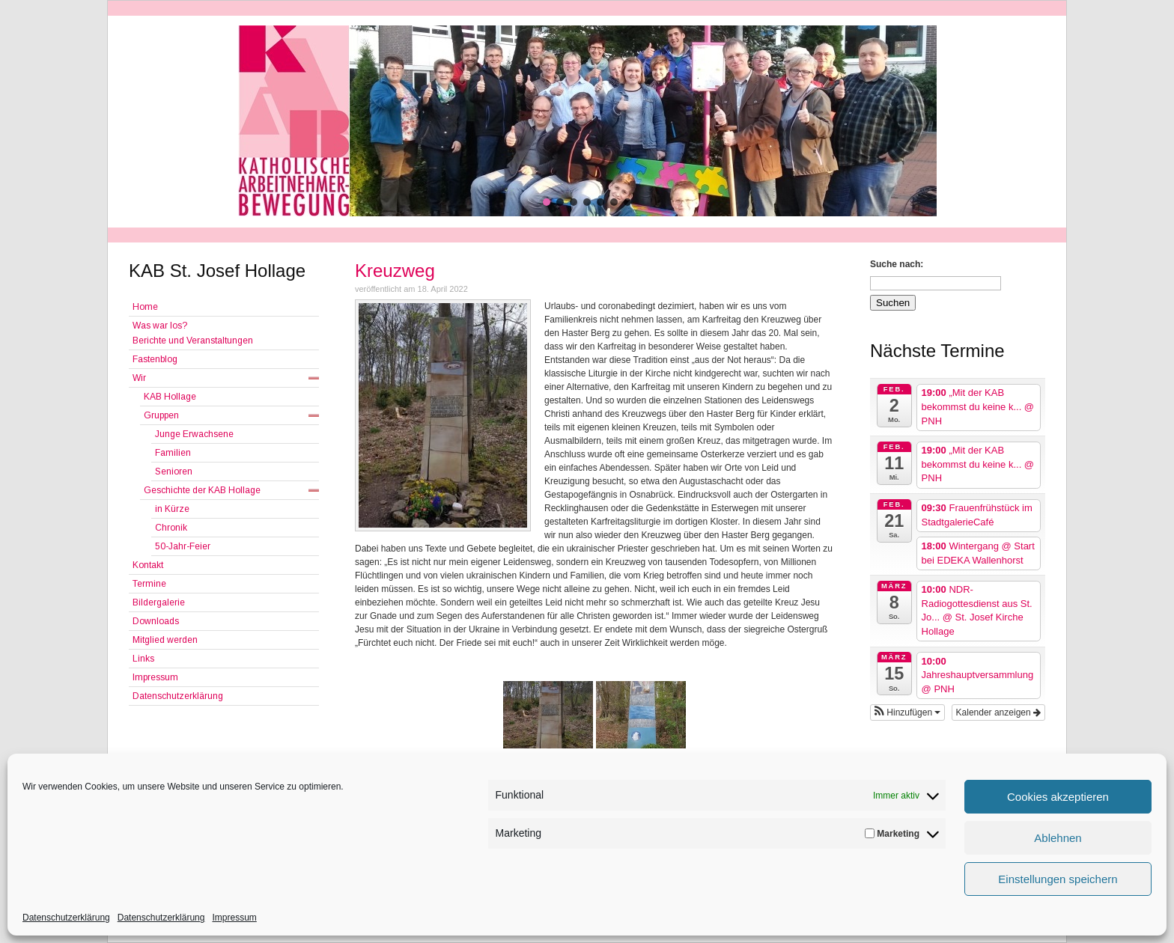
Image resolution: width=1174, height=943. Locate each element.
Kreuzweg (395, 270)
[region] (587, 120)
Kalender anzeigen (998, 712)
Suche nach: (896, 264)
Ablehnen (1057, 837)
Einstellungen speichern (1057, 879)
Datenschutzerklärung (66, 917)
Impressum (234, 917)
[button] (546, 202)
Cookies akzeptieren (1058, 796)
